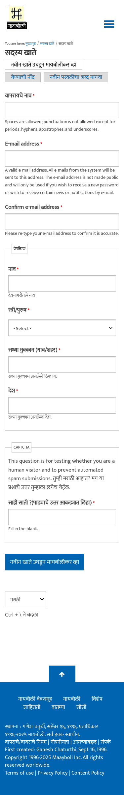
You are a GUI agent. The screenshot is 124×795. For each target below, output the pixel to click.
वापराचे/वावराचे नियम (26, 742)
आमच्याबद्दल (85, 742)
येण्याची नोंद (23, 77)
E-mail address (23, 144)
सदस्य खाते (47, 44)
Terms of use (19, 773)
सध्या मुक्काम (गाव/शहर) (34, 350)
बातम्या (58, 707)
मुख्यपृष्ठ (30, 44)
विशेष (97, 699)
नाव (13, 269)
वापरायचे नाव (19, 96)
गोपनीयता (60, 742)
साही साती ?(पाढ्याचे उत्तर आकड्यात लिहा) (51, 503)
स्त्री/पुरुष (18, 310)
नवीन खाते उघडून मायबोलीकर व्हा (46, 64)
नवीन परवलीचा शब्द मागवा (76, 77)
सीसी (81, 707)
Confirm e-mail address (33, 207)
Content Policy (87, 773)
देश (13, 391)
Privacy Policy (53, 773)
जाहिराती (31, 707)
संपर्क (106, 742)
